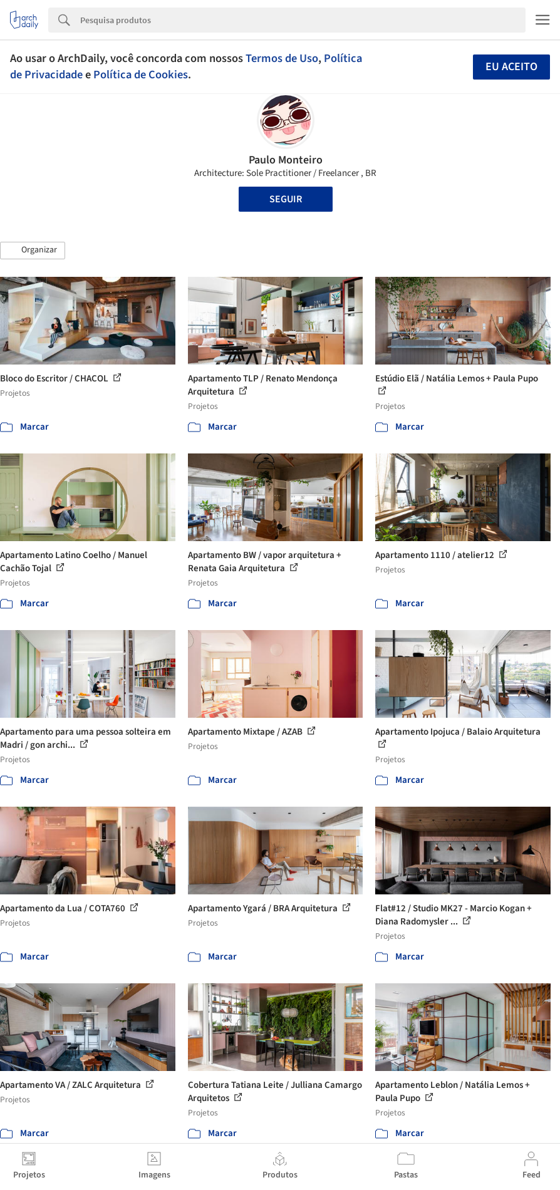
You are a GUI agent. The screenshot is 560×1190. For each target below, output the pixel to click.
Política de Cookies (140, 74)
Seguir (285, 199)
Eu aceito (511, 67)
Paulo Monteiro (286, 160)
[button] (32, 250)
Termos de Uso (282, 58)
